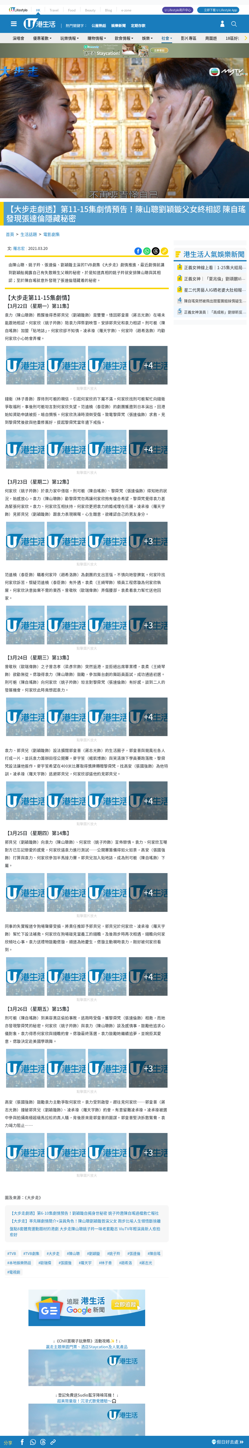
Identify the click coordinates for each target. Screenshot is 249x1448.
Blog (108, 10)
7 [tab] (123, 56)
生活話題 (28, 220)
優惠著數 (41, 38)
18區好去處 (236, 38)
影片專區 (188, 38)
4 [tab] (128, 50)
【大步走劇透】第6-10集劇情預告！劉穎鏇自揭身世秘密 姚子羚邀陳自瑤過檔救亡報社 (84, 1199)
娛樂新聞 (118, 26)
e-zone (126, 10)
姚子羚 (114, 1239)
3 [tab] (123, 50)
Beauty (90, 10)
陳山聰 (74, 1239)
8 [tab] (128, 56)
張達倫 (134, 1239)
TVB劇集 (32, 1239)
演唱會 (18, 38)
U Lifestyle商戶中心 (178, 10)
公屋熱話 (98, 26)
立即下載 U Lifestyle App (220, 10)
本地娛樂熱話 (20, 1248)
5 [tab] (133, 50)
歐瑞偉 (45, 1248)
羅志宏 (19, 234)
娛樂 (146, 38)
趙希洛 (126, 1248)
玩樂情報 (68, 38)
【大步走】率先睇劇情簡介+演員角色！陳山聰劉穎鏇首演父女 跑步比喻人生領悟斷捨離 (85, 1207)
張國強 (66, 1248)
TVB (12, 1239)
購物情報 (95, 38)
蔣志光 (146, 1248)
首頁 (10, 220)
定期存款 (138, 26)
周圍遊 (211, 38)
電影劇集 (51, 220)
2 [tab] (118, 50)
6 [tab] (137, 50)
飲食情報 (122, 38)
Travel (54, 10)
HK (38, 10)
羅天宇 (86, 1248)
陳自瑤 (155, 1239)
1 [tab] (113, 50)
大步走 (54, 1239)
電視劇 (14, 1258)
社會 (165, 38)
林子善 (106, 1248)
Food (72, 10)
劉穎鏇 (94, 1239)
